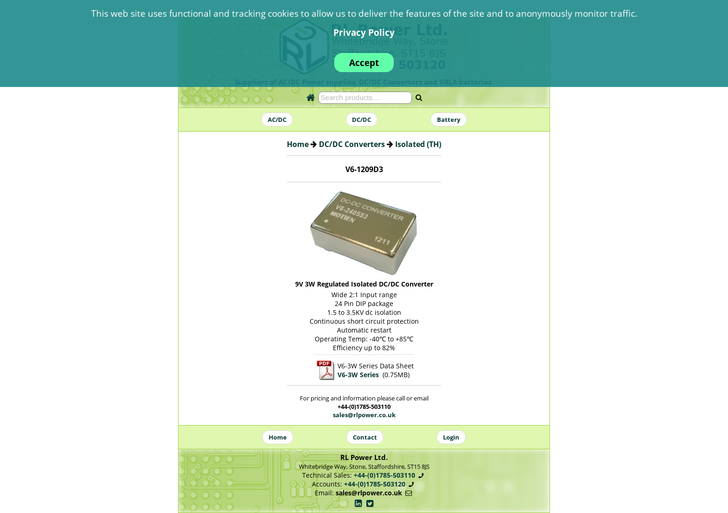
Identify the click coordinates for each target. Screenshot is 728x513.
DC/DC (361, 119)
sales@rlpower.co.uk (364, 415)
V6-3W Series (358, 374)
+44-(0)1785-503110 (384, 475)
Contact (365, 437)
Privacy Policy (364, 32)
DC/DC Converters (352, 144)
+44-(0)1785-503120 (374, 484)
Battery (448, 119)
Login (451, 437)
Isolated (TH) (418, 144)
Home (298, 144)
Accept (364, 62)
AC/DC (277, 119)
